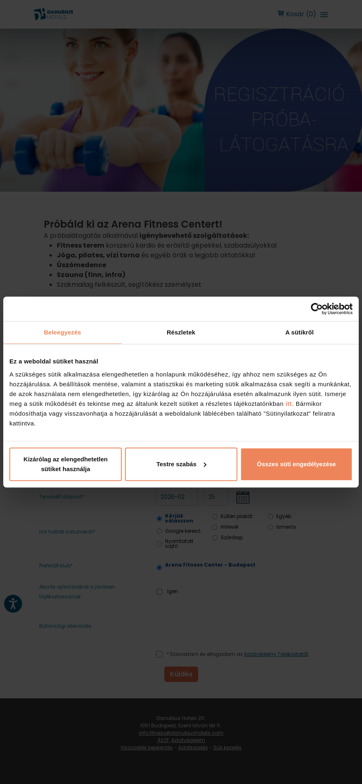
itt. (289, 403)
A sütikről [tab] (299, 332)
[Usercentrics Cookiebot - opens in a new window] (317, 309)
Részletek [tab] (181, 332)
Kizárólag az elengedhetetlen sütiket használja (66, 464)
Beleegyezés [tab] (62, 332)
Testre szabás (181, 464)
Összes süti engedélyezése (296, 464)
